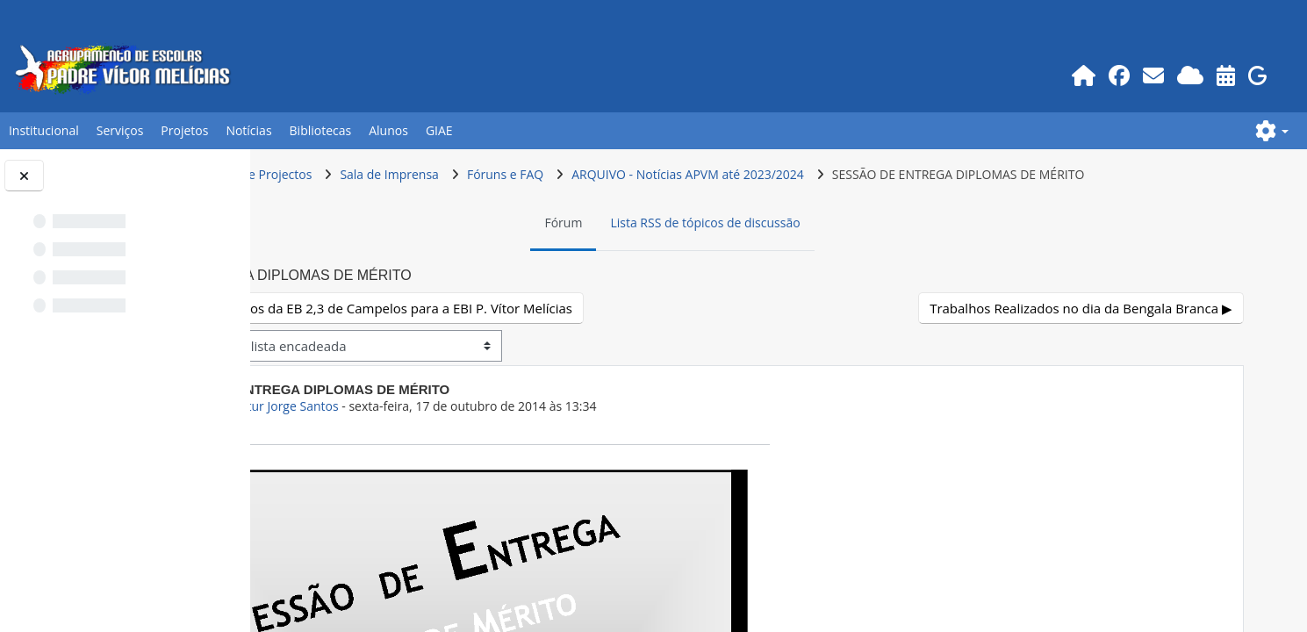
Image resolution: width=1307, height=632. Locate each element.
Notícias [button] (248, 130)
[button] (1272, 130)
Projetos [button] (184, 130)
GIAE (439, 130)
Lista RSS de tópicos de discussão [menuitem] (802, 256)
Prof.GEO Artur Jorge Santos (451, 439)
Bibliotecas (321, 130)
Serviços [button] (120, 130)
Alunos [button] (388, 130)
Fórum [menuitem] (660, 256)
